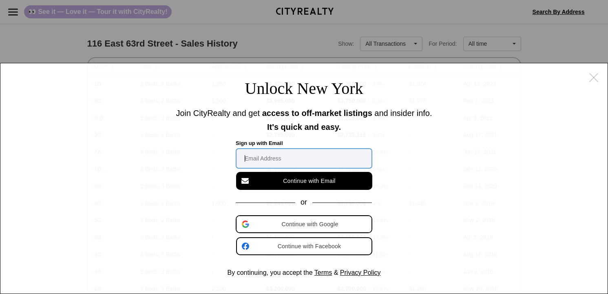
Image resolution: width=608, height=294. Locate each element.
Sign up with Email (259, 143)
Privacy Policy (360, 272)
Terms (323, 272)
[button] (305, 224)
